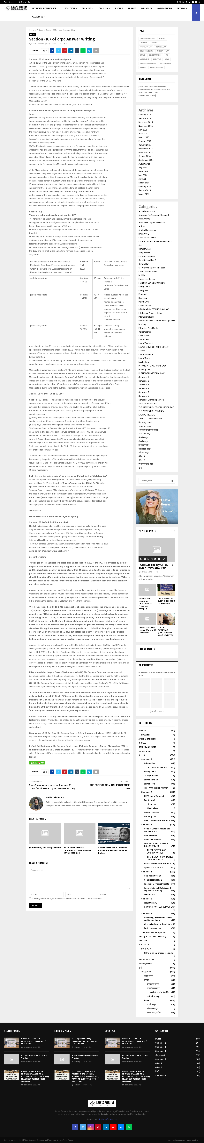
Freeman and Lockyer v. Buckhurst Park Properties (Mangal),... (146, 603)
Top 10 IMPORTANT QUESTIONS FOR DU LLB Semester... (166, 601)
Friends (132, 8)
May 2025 (143, 130)
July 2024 (143, 168)
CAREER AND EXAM (147, 238)
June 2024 (143, 171)
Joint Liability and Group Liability (45, 847)
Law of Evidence (146, 354)
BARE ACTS (144, 234)
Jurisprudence (145, 332)
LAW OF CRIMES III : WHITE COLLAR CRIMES (156, 844)
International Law (146, 317)
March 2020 (144, 194)
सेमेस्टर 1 (142, 456)
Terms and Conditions (176, 1140)
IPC (167, 55)
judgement (144, 59)
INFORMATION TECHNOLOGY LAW (154, 309)
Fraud (142, 55)
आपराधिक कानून (145, 434)
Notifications (164, 8)
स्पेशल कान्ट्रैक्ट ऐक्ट (146, 464)
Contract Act (146, 47)
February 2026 (145, 115)
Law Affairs (144, 339)
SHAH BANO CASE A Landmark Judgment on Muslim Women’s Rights (112, 850)
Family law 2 (144, 290)
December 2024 (146, 149)
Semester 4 (144, 388)
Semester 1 (144, 377)
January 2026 (145, 118)
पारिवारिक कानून (145, 449)
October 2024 (145, 156)
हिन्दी (140, 468)
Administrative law (147, 211)
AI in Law (162, 39)
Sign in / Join (25, 2)
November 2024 (146, 152)
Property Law (144, 369)
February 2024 (145, 186)
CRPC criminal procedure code (152, 268)
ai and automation (147, 39)
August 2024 (144, 164)
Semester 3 (144, 385)
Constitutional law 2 (147, 260)
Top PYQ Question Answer (150, 418)
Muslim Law (144, 362)
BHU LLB (142, 743)
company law (144, 253)
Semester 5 (144, 392)
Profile (119, 8)
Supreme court (166, 63)
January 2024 (145, 190)
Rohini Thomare (37, 44)
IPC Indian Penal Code (148, 328)
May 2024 (143, 175)
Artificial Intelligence (44, 8)
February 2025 (145, 141)
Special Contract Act (148, 403)
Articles (32, 34)
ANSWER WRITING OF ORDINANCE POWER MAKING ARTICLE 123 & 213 (77, 850)
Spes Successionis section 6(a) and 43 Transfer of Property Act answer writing (52, 787)
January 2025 (145, 145)
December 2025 (146, 122)
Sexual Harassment (148, 63)
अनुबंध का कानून (145, 426)
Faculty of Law (163, 51)
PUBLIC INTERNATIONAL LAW (151, 373)
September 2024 (146, 160)
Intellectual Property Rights (150, 313)
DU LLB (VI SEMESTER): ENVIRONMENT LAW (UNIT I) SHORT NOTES (33, 1041)
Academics (37, 17)
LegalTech (69, 8)
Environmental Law (147, 279)
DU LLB (142, 275)
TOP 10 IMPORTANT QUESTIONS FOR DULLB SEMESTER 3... (165, 632)
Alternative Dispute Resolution (152, 222)
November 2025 (146, 126)
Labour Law (144, 336)
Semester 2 (144, 381)
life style (157, 59)
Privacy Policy (192, 1140)
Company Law (145, 249)
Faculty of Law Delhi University (152, 283)
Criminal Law (161, 47)
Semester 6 (144, 396)
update (143, 67)
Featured (143, 294)
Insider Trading (155, 55)
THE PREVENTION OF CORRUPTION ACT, (156, 407)
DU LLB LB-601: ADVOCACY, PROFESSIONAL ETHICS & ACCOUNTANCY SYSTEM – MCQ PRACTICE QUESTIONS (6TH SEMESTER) (35, 1076)
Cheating (154, 43)
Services (86, 8)
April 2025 (143, 133)
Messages (146, 8)
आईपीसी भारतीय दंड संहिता (148, 430)
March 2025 (144, 137)
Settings (182, 8)
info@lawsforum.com (107, 1119)
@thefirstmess (157, 711)
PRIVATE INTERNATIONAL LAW (152, 366)
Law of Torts (144, 358)
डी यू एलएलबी (143, 445)
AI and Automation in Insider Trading (34, 1057)
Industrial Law (145, 305)
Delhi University (146, 51)
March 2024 (144, 183)
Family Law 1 (144, 287)
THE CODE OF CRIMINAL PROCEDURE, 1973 (110, 787)
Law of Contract (146, 343)
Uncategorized (145, 422)
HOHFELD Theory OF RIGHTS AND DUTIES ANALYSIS (156, 567)
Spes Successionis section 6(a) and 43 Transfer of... (147, 630)
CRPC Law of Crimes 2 (148, 271)
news (167, 59)
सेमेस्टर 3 (142, 460)
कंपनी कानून (143, 437)
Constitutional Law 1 (147, 256)
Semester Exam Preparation (151, 400)
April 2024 (143, 179)
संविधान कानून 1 (145, 452)
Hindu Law (143, 298)
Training (103, 8)
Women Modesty (156, 67)
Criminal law (144, 264)
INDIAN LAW (144, 302)
